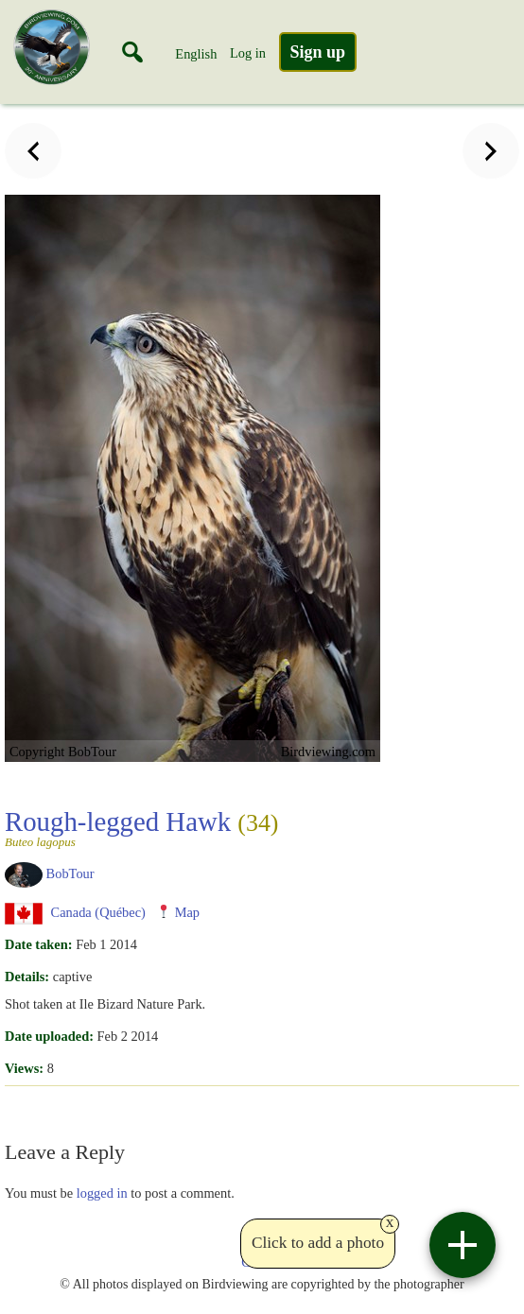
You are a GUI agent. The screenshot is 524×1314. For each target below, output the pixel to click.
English (196, 53)
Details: (27, 976)
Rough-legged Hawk (142, 827)
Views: (24, 1068)
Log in (248, 53)
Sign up (318, 52)
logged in (102, 1193)
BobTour (70, 873)
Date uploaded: (49, 1036)
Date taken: (39, 944)
